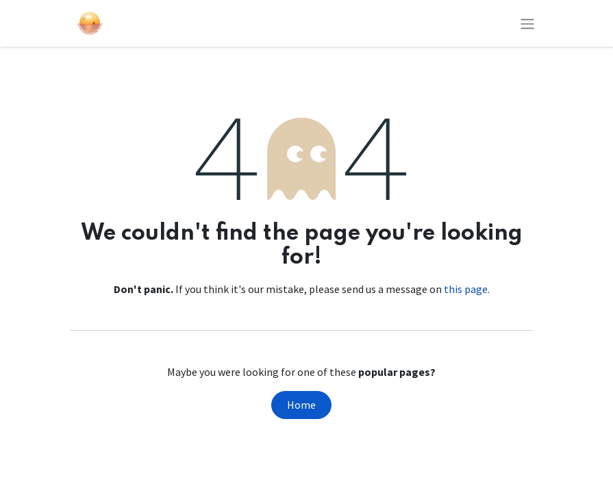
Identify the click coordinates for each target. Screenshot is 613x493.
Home (301, 405)
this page (466, 289)
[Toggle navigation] (527, 23)
